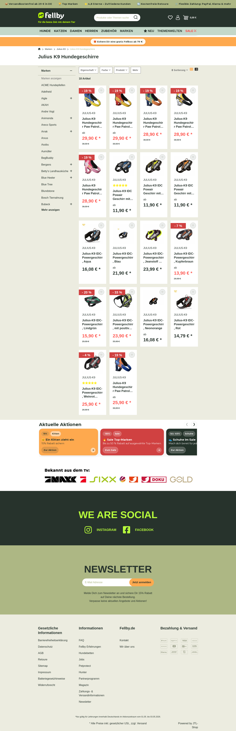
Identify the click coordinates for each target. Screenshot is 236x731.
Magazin (84, 685)
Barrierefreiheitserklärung (53, 640)
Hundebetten (86, 653)
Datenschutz (45, 646)
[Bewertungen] (123, 186)
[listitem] (68, 442)
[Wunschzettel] (170, 17)
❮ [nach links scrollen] (187, 424)
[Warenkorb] (189, 17)
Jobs (81, 659)
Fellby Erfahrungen (90, 646)
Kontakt (124, 640)
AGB (41, 653)
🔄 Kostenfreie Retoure (152, 3)
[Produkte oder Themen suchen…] (112, 17)
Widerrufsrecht (46, 685)
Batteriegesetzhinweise (51, 678)
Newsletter (85, 701)
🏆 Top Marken (68, 3)
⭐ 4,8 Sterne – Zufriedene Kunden (107, 3)
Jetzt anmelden (141, 582)
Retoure (42, 659)
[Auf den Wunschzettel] (101, 90)
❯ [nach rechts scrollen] (194, 424)
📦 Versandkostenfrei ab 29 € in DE (28, 3)
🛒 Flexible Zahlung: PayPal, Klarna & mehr (203, 3)
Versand (142, 723)
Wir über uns (127, 646)
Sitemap (43, 665)
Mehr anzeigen (50, 209)
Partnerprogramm (89, 678)
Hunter (83, 672)
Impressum (44, 672)
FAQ (81, 640)
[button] (178, 17)
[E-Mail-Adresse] (107, 582)
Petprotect (85, 665)
